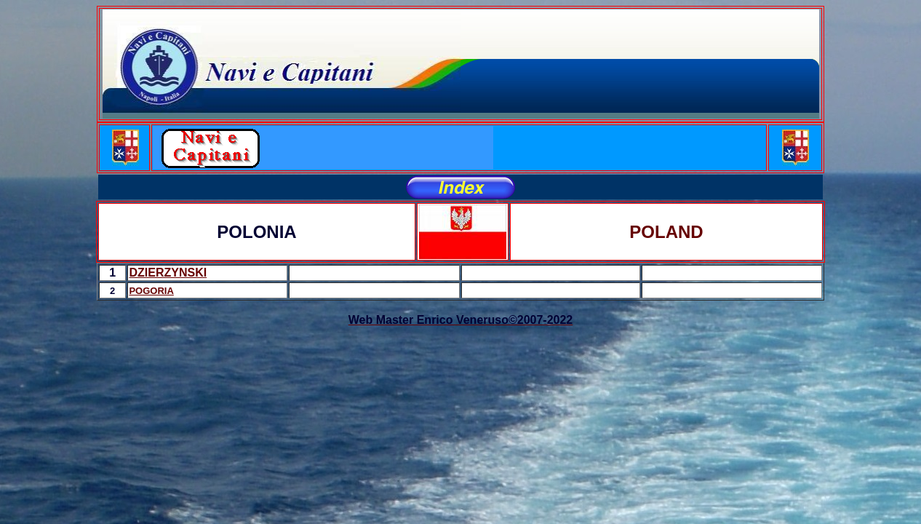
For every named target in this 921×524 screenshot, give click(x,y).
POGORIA (151, 290)
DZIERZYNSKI (168, 272)
